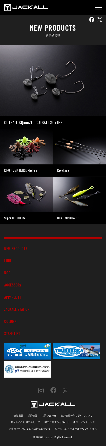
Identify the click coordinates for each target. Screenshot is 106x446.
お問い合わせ (49, 415)
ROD (7, 273)
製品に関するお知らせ (57, 422)
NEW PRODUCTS (15, 248)
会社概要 (18, 415)
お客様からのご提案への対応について (30, 428)
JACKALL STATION (17, 309)
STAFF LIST (12, 333)
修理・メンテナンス (84, 422)
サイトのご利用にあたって (25, 422)
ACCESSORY (13, 285)
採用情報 (32, 415)
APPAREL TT (12, 297)
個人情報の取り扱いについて (76, 415)
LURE (8, 260)
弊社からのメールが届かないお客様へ (76, 428)
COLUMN (10, 321)
